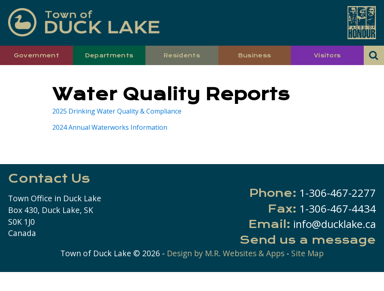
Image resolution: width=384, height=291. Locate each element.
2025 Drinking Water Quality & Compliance (116, 111)
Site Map (307, 253)
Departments (109, 55)
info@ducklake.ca (334, 224)
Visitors (327, 55)
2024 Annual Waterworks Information (109, 127)
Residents (182, 55)
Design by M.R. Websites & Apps (225, 253)
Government (36, 55)
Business (254, 55)
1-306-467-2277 (337, 193)
